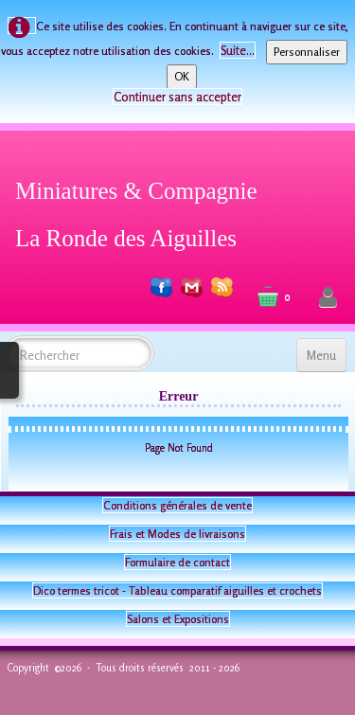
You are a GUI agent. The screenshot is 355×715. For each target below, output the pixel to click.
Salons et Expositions (178, 619)
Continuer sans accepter (177, 96)
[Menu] (321, 355)
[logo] (143, 211)
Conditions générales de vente (177, 505)
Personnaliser (307, 52)
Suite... (238, 50)
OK (181, 76)
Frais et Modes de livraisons (177, 534)
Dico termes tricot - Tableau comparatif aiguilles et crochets (177, 590)
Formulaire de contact (177, 562)
